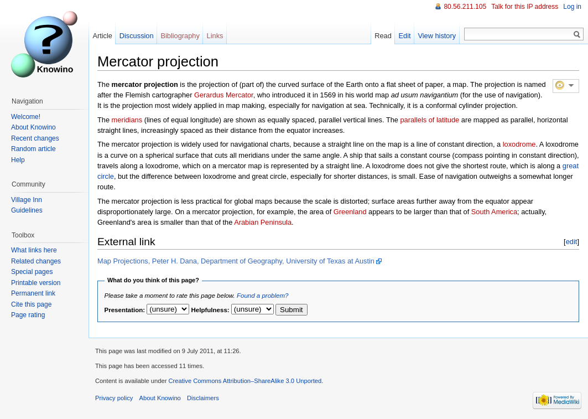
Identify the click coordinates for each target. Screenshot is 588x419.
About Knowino (33, 127)
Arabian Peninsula (263, 222)
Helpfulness (209, 310)
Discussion (136, 36)
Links (215, 36)
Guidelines (27, 210)
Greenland (350, 212)
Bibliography (179, 36)
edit (571, 241)
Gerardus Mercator (223, 95)
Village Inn (26, 200)
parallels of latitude (430, 120)
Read (383, 36)
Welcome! (25, 117)
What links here (34, 250)
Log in (572, 7)
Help (18, 160)
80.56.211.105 (465, 7)
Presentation (124, 310)
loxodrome (519, 144)
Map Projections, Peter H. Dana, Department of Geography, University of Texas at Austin (235, 261)
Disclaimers (203, 398)
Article (102, 36)
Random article (33, 149)
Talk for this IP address (524, 7)
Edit (405, 36)
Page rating (28, 315)
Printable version (35, 283)
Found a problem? (262, 295)
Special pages (32, 272)
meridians (127, 120)
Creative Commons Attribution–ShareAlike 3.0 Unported (244, 380)
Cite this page (31, 304)
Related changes (36, 261)
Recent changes (35, 138)
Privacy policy (114, 398)
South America (494, 212)
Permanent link (33, 293)
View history (437, 36)
